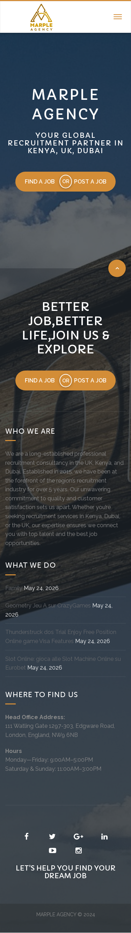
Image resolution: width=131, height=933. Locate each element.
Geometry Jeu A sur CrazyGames (48, 606)
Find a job (39, 181)
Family (13, 588)
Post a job (90, 181)
